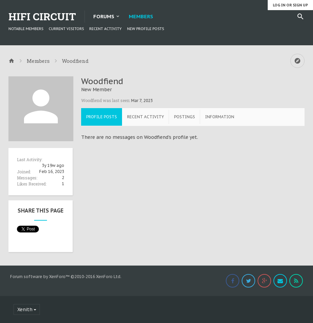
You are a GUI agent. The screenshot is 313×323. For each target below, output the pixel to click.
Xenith (24, 309)
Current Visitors (66, 28)
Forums (103, 16)
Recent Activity (105, 28)
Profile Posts (101, 116)
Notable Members (25, 28)
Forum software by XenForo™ (65, 276)
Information (219, 116)
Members (141, 16)
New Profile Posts (145, 28)
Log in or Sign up (290, 5)
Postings (184, 116)
